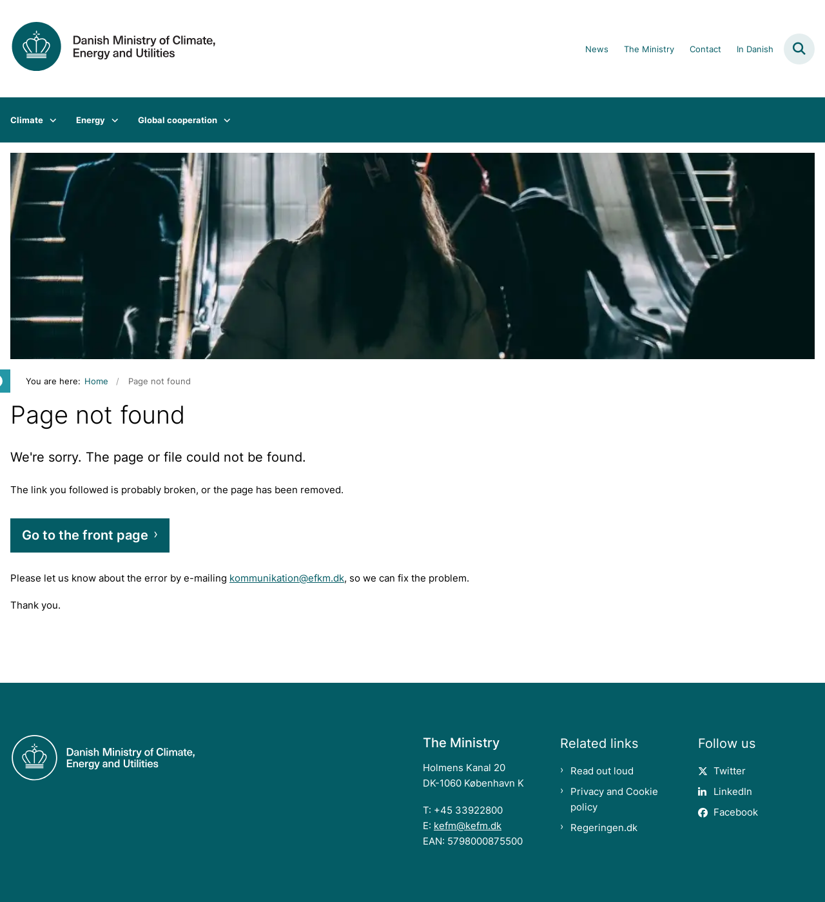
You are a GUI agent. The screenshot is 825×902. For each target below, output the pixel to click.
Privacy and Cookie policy (614, 799)
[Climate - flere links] (50, 119)
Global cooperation (177, 120)
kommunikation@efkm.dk (286, 578)
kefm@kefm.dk (467, 825)
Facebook (735, 812)
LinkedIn (732, 791)
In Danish (755, 49)
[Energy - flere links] (112, 119)
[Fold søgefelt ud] (799, 49)
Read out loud (602, 771)
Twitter (729, 771)
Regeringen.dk (603, 827)
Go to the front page (85, 535)
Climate (26, 120)
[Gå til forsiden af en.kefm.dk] (108, 49)
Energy (90, 120)
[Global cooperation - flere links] (224, 119)
